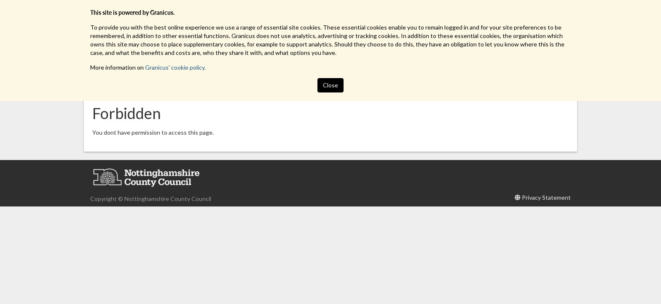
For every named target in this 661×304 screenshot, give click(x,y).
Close (330, 85)
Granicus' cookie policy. (175, 67)
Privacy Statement (546, 197)
